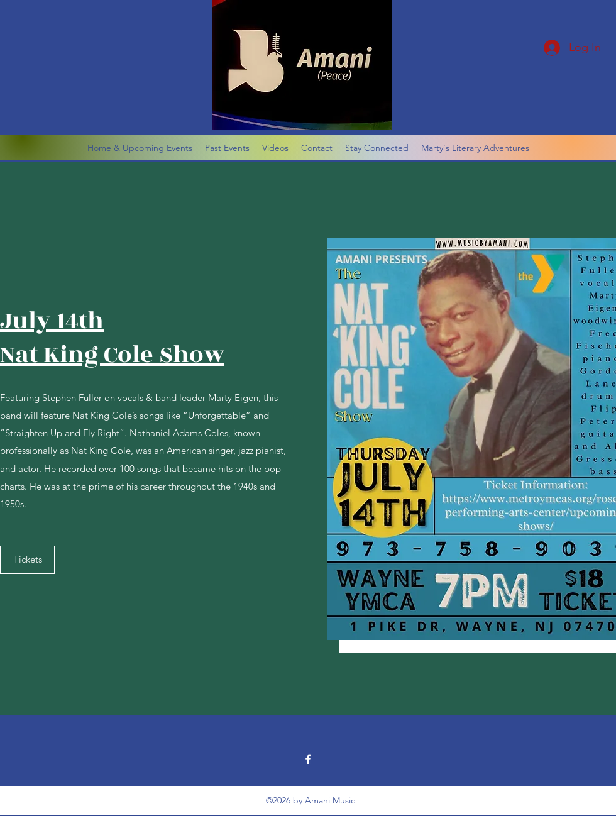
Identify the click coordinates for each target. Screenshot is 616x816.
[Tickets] (27, 560)
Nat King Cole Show (112, 355)
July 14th (52, 321)
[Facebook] (308, 759)
